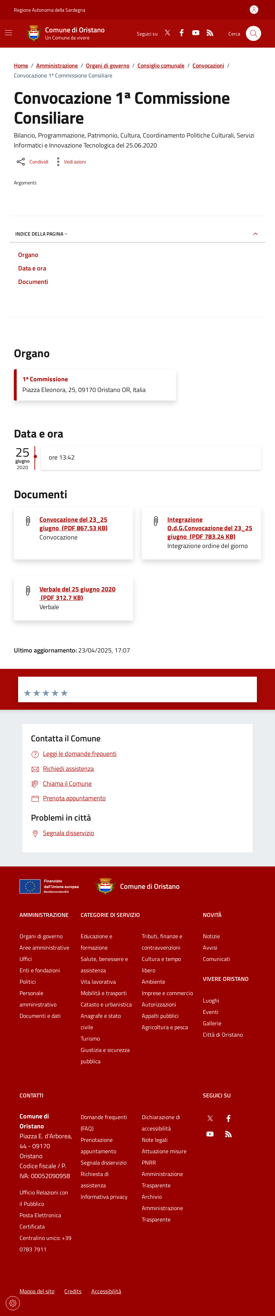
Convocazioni (208, 65)
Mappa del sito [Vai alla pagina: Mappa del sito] (37, 1291)
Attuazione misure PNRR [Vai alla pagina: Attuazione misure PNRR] (164, 1157)
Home (21, 65)
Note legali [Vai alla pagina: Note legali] (155, 1139)
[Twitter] (164, 33)
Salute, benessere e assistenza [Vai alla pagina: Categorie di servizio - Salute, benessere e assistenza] (104, 964)
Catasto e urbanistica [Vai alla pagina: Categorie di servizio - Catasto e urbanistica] (106, 1004)
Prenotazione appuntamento (98, 1145)
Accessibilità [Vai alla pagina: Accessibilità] (106, 1291)
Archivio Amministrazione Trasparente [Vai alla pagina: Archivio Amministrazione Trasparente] (162, 1208)
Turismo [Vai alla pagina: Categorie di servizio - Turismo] (90, 1038)
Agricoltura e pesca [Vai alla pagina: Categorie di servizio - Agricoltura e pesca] (165, 1027)
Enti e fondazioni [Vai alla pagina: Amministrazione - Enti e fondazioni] (40, 970)
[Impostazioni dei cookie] (13, 1303)
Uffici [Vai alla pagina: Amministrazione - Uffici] (26, 959)
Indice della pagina (42, 233)
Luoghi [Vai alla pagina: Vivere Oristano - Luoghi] (211, 1000)
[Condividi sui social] (32, 161)
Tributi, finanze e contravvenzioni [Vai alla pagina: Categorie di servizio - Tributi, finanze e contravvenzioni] (162, 942)
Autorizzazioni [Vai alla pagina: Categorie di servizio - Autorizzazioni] (159, 1004)
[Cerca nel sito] (253, 33)
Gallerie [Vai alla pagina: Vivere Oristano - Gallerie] (212, 1023)
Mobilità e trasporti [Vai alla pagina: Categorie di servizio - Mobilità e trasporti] (104, 993)
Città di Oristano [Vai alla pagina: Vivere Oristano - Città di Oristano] (223, 1034)
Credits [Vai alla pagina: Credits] (72, 1291)
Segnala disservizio (103, 1162)
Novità (212, 915)
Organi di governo (107, 65)
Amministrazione (57, 65)
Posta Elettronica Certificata (40, 1221)
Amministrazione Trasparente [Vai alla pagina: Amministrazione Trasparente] (162, 1179)
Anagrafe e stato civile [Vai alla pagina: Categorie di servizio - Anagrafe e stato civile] (101, 1021)
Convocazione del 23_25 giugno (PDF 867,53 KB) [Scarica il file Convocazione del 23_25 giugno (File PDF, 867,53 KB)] (73, 523)
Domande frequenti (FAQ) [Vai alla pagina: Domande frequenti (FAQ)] (104, 1123)
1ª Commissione (45, 379)
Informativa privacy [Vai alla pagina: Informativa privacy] (104, 1196)
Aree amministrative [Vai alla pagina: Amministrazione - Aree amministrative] (44, 947)
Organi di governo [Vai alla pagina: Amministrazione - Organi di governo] (41, 936)
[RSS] (207, 33)
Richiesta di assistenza (95, 1179)
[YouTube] (193, 33)
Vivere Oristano (226, 978)
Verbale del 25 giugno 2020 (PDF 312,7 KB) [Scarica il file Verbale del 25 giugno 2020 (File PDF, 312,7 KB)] (77, 593)
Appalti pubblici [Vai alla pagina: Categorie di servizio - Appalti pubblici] (160, 1015)
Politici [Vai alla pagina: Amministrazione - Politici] (28, 981)
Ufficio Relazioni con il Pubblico (44, 1198)
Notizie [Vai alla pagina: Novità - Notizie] (211, 936)
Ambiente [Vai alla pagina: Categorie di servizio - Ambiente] (153, 981)
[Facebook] (179, 33)
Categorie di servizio (110, 915)
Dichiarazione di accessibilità (161, 1123)
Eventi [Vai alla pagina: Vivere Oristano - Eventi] (211, 1012)
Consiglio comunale (161, 65)
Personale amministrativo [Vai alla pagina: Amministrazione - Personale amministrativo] (38, 999)
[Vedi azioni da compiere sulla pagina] (69, 161)
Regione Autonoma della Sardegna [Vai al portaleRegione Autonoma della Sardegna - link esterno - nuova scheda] (49, 10)
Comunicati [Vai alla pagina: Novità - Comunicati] (216, 959)
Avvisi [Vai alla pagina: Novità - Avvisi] (210, 947)
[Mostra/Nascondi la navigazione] (8, 32)
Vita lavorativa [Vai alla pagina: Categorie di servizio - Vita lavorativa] (98, 981)
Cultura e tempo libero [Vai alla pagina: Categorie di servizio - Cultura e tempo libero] (161, 964)
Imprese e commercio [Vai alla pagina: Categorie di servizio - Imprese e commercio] (167, 993)
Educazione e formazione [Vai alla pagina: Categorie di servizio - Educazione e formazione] (96, 942)
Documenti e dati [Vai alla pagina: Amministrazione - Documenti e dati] (40, 1015)
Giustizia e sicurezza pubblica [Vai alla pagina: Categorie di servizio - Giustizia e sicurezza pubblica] (105, 1055)
